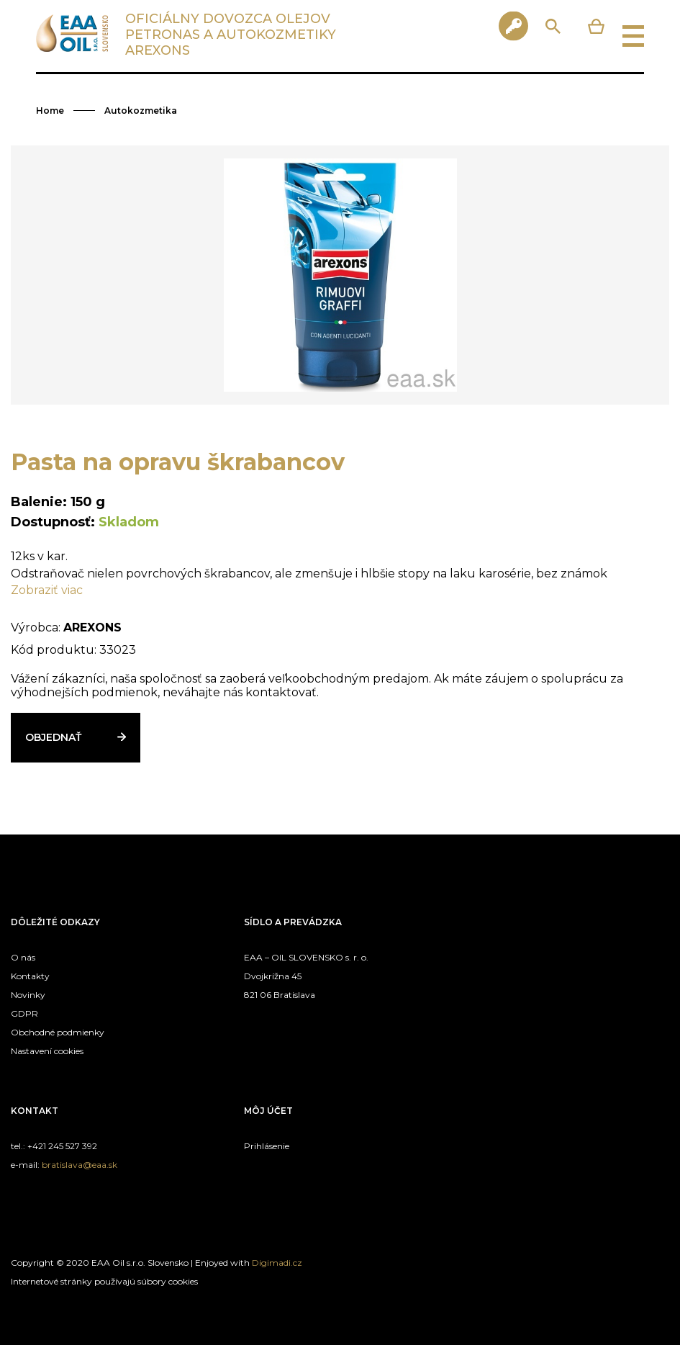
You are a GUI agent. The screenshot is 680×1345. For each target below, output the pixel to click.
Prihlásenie (266, 1146)
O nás (23, 957)
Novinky (28, 994)
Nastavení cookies (47, 1050)
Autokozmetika (140, 110)
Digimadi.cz (277, 1262)
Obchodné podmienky (57, 1032)
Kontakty (30, 976)
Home (50, 110)
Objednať (53, 737)
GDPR (24, 1013)
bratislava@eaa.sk (79, 1164)
